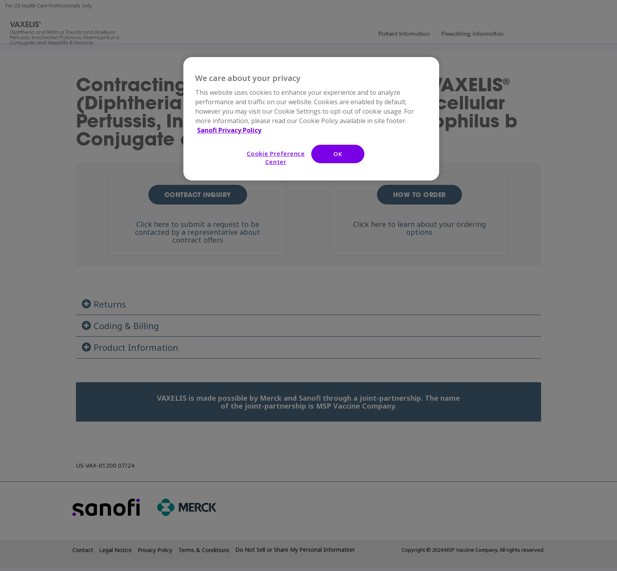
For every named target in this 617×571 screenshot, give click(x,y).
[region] (311, 119)
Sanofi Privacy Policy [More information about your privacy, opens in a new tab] (229, 130)
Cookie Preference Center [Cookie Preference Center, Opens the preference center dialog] (276, 157)
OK (337, 154)
